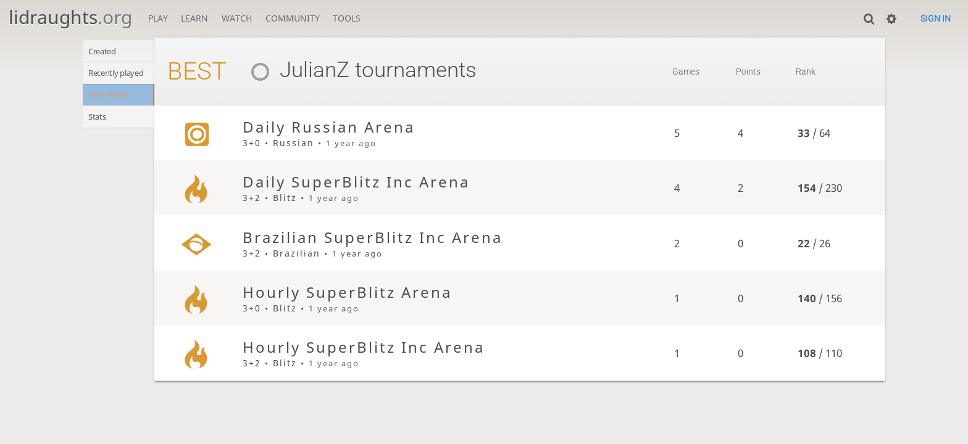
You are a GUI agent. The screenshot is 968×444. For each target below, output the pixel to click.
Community (292, 18)
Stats (100, 124)
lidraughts (70, 17)
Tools (347, 18)
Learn (194, 18)
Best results (114, 99)
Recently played (122, 75)
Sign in (935, 18)
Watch (237, 18)
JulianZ (315, 70)
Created (106, 52)
